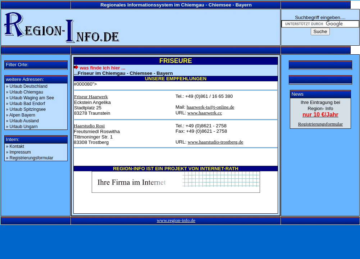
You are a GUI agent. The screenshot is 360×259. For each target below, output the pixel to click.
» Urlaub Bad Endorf (26, 103)
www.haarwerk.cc (204, 112)
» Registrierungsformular (30, 157)
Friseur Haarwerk (91, 96)
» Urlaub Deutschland (26, 86)
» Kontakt (15, 146)
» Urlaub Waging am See (30, 97)
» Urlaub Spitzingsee (26, 109)
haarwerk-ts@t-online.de (210, 107)
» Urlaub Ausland (23, 120)
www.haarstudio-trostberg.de (215, 142)
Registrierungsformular (320, 124)
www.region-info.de (176, 220)
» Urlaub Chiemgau (25, 92)
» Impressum (18, 152)
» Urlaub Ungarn (22, 126)
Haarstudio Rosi (89, 125)
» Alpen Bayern (21, 115)
